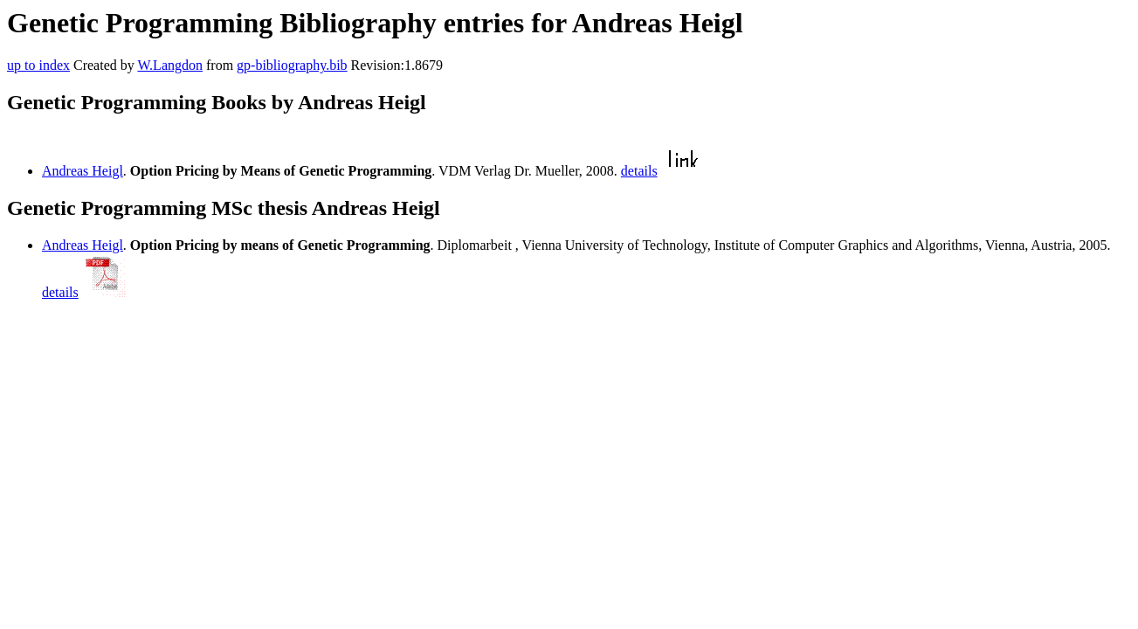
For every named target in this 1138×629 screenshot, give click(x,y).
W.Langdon (170, 65)
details (639, 170)
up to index (38, 65)
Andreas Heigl (82, 170)
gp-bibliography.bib (292, 65)
